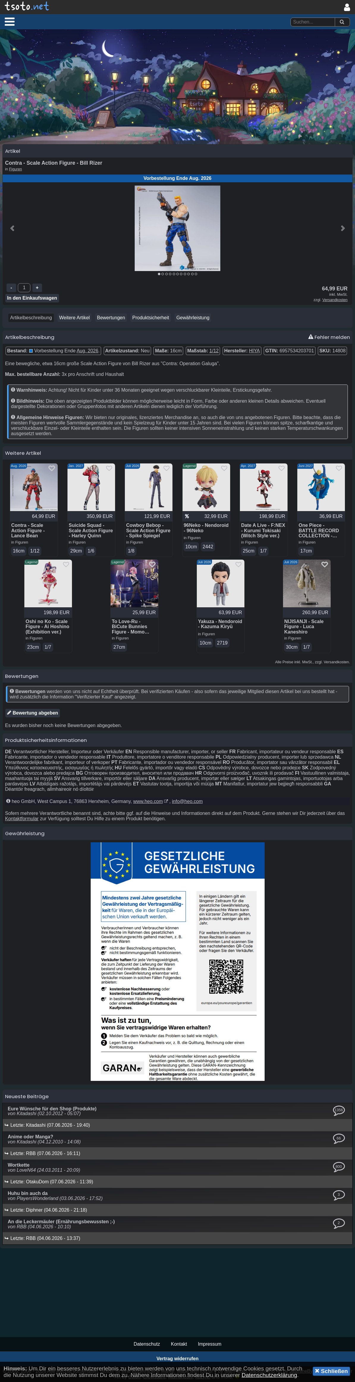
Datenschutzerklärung (269, 1375)
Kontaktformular (22, 818)
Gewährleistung (192, 317)
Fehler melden (329, 337)
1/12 (214, 350)
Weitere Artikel (74, 317)
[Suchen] (342, 22)
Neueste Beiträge (27, 1096)
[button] (10, 21)
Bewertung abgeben (32, 712)
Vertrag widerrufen (177, 1358)
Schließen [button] (331, 1371)
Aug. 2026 (87, 350)
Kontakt (179, 1344)
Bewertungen (111, 317)
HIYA (254, 350)
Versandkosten (335, 300)
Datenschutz (146, 1344)
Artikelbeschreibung (31, 317)
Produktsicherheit (150, 317)
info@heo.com (187, 801)
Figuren (15, 169)
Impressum (209, 1344)
